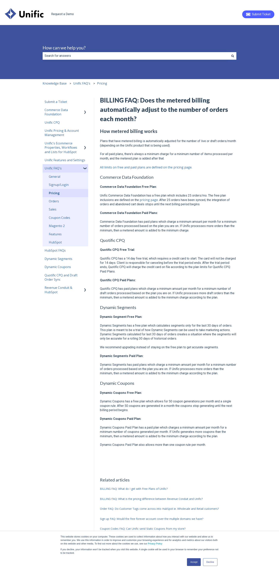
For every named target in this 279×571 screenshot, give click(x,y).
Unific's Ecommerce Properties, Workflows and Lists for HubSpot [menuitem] (61, 147)
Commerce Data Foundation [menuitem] (56, 112)
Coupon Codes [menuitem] (59, 218)
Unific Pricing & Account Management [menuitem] (62, 133)
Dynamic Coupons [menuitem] (58, 267)
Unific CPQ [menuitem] (52, 122)
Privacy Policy (155, 543)
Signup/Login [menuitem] (59, 185)
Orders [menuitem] (54, 201)
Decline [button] (210, 562)
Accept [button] (193, 562)
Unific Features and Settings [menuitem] (65, 160)
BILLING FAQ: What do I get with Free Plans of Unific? (134, 489)
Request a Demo (62, 14)
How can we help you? (64, 47)
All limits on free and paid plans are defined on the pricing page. (146, 167)
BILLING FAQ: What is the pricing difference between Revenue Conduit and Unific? (151, 499)
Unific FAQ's (81, 83)
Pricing (102, 83)
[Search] (232, 56)
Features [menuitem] (55, 234)
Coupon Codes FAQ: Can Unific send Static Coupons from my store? (142, 528)
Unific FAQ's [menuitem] (53, 168)
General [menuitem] (54, 176)
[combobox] (136, 56)
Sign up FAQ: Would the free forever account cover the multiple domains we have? (151, 519)
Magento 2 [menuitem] (57, 226)
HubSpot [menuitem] (55, 242)
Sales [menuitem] (52, 209)
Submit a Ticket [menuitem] (56, 102)
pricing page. (149, 200)
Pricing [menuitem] (54, 193)
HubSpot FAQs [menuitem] (55, 250)
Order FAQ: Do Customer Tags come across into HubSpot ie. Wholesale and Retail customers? (159, 509)
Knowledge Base (55, 83)
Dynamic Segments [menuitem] (58, 259)
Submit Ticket (258, 14)
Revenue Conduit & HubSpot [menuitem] (58, 290)
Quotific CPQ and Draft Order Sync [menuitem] (61, 277)
